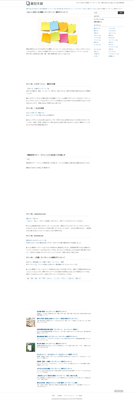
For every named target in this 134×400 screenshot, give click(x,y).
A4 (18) (96, 56)
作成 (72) (96, 33)
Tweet (28, 159)
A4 (39, 278)
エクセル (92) (112, 30)
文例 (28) (111, 49)
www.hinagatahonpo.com (64, 398)
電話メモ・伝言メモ (32, 218)
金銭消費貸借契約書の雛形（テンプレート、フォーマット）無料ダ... (57, 329)
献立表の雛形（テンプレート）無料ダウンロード (51, 343)
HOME (53, 395)
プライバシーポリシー (69, 395)
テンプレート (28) (113, 47)
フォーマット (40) (113, 40)
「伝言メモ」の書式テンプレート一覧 (37, 88)
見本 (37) (111, 42)
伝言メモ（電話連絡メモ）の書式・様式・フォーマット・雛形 (45, 262)
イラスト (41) (97, 40)
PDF (44, 278)
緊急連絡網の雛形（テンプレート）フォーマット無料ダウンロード (57, 336)
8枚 (36, 278)
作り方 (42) (111, 37)
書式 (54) (111, 35)
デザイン (63, 278)
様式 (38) (96, 42)
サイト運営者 (79, 395)
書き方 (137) (97, 28)
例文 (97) (96, 30)
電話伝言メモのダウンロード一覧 (36, 240)
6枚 (32, 278)
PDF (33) (111, 44)
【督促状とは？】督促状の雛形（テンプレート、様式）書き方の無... (57, 375)
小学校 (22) (97, 54)
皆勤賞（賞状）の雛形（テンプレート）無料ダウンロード (54, 361)
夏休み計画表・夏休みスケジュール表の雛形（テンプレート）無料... (57, 383)
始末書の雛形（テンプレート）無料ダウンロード (51, 311)
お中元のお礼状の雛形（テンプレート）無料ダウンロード (54, 368)
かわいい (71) (112, 33)
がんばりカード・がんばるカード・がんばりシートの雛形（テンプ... (57, 354)
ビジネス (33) (97, 44)
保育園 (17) (111, 56)
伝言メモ (70, 278)
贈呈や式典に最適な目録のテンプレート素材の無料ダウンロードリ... (57, 318)
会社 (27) (96, 51)
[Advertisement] (58, 69)
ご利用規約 (59, 395)
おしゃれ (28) (97, 49)
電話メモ (78, 278)
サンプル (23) (112, 51)
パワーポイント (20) (114, 54)
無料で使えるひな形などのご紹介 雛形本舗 (36, 8)
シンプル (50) (97, 37)
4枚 (28, 278)
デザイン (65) (97, 35)
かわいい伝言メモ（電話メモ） (35, 112)
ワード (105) (112, 28)
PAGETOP (119, 391)
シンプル (56, 278)
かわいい (49, 278)
